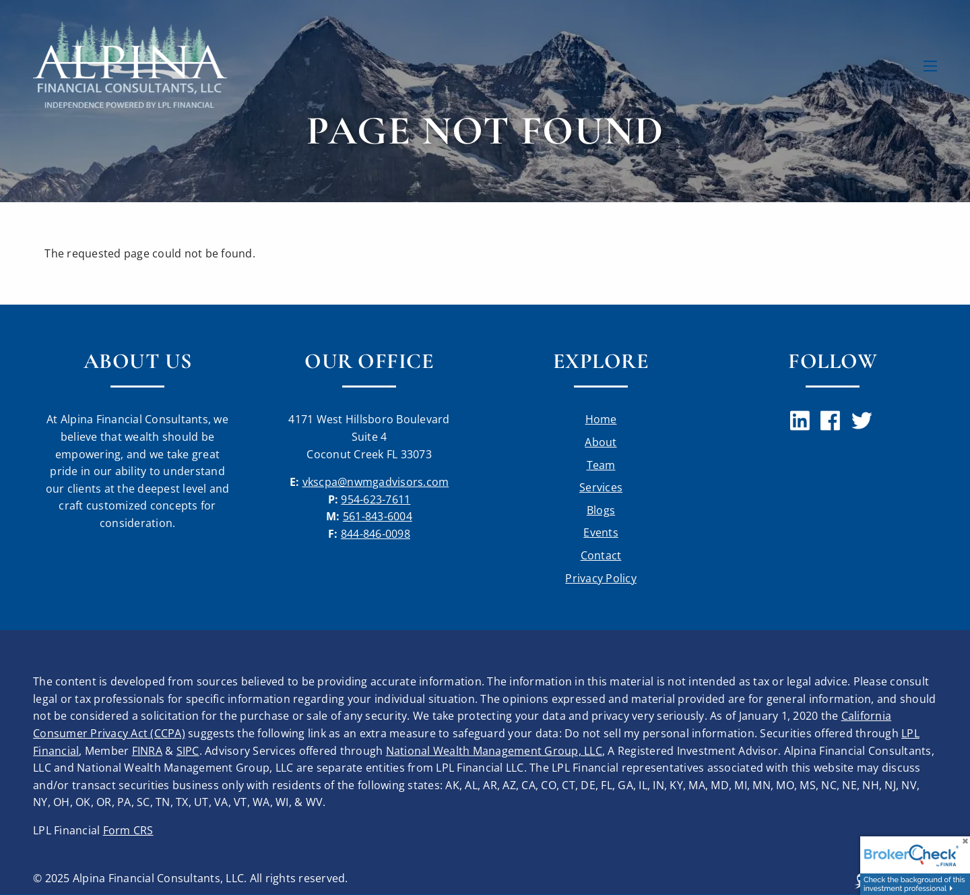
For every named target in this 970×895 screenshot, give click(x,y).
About (600, 442)
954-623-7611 (375, 499)
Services (600, 487)
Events (600, 532)
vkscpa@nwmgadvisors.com (375, 481)
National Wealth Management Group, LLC (494, 750)
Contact (601, 555)
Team (601, 465)
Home (601, 419)
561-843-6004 (377, 516)
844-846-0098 (375, 533)
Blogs (601, 510)
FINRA (147, 750)
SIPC (187, 750)
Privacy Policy (601, 578)
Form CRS (128, 830)
